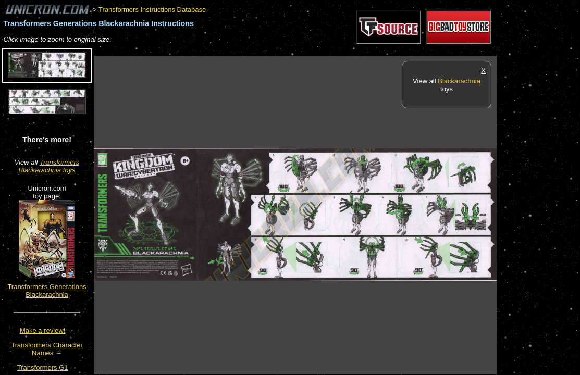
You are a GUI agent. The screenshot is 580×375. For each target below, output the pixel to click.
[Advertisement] (283, 50)
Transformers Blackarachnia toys (48, 166)
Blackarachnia (459, 81)
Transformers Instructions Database (152, 9)
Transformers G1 (42, 367)
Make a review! (42, 330)
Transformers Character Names (47, 349)
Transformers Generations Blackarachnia (46, 290)
